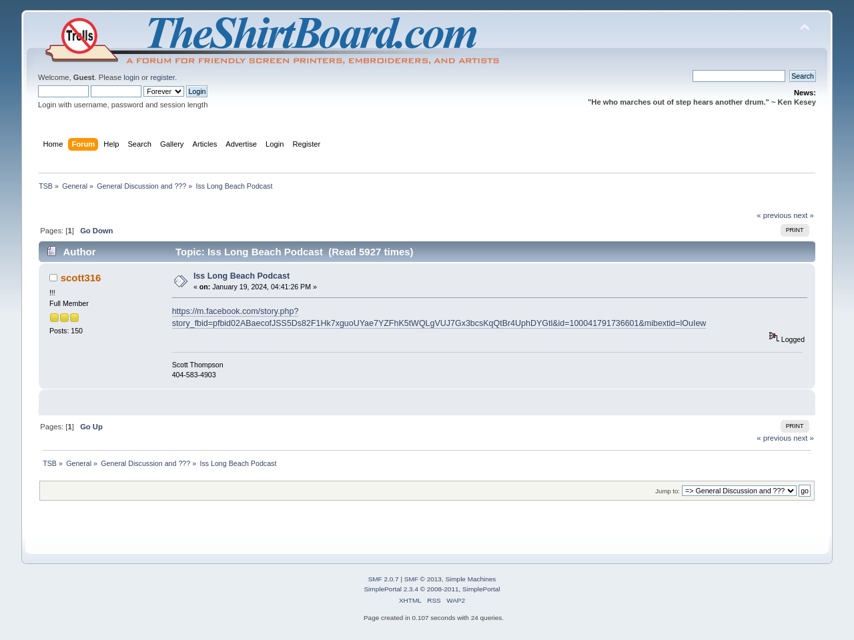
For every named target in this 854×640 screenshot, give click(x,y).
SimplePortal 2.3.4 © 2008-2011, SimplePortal (432, 589)
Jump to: (667, 491)
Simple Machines (470, 579)
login (131, 77)
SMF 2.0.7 (383, 579)
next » (803, 215)
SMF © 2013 (423, 579)
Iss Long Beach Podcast (241, 276)
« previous (774, 215)
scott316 (81, 277)
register (162, 77)
